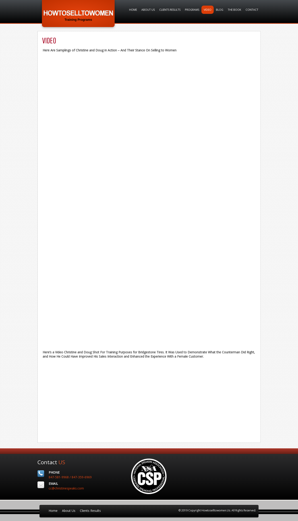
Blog (219, 10)
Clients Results (169, 10)
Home (133, 10)
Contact (252, 10)
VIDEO (207, 10)
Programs (192, 10)
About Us (148, 10)
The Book (234, 10)
